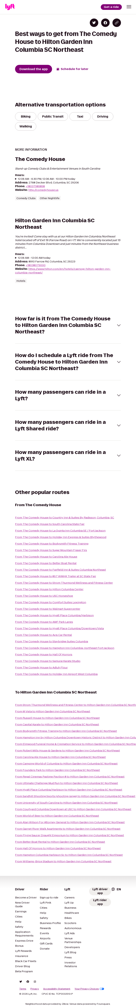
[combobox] (116, 889)
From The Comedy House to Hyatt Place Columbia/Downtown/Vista (59, 628)
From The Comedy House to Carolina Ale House (46, 556)
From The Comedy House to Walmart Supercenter (47, 609)
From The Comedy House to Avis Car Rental (43, 635)
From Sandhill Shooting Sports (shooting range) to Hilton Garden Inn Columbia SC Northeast (75, 796)
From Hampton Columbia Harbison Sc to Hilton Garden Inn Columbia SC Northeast (69, 855)
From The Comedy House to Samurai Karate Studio (47, 661)
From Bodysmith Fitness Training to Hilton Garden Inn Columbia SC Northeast (66, 731)
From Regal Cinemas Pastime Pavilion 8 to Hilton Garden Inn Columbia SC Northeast (69, 776)
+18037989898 (35, 186)
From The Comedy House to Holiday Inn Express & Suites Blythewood (60, 537)
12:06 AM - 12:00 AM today (34, 258)
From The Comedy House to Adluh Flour (41, 667)
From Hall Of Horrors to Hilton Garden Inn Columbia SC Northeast (58, 848)
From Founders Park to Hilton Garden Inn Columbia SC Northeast (57, 770)
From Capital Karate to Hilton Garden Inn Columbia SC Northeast (57, 724)
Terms (22, 988)
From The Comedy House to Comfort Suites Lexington (50, 602)
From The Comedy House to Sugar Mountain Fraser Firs (51, 550)
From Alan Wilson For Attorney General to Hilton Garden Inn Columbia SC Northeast (70, 822)
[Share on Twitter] (94, 23)
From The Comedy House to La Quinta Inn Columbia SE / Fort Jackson (60, 530)
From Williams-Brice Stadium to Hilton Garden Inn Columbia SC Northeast (63, 861)
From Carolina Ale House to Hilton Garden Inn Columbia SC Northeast (60, 757)
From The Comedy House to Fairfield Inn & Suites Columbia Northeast (60, 570)
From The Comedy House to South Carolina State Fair (49, 524)
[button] (129, 7)
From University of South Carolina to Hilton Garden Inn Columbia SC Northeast (66, 803)
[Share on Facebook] (105, 23)
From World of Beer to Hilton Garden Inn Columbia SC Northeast (57, 816)
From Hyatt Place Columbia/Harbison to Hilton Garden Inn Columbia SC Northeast (68, 789)
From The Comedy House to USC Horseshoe (44, 596)
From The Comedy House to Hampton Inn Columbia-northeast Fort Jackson (64, 648)
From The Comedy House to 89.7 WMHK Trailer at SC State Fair (55, 576)
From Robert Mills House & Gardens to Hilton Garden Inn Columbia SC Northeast (67, 750)
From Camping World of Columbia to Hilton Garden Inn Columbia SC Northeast (66, 763)
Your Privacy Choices (89, 988)
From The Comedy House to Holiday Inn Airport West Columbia (56, 674)
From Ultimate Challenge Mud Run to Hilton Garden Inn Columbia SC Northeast (66, 783)
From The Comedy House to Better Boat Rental (45, 563)
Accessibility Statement (56, 988)
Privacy (34, 988)
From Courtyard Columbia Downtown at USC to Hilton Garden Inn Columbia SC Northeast (73, 809)
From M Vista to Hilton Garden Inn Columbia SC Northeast (52, 711)
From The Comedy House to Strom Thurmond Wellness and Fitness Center (64, 583)
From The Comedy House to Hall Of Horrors (43, 654)
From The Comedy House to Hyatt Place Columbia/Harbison (54, 615)
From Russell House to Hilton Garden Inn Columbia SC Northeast (57, 718)
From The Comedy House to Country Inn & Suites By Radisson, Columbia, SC (64, 517)
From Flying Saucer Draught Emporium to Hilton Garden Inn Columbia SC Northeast (69, 835)
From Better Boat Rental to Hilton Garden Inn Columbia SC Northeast (60, 842)
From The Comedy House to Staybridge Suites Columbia (51, 641)
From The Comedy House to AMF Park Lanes (44, 622)
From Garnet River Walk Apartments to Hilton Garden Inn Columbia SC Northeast (67, 829)
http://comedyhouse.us (43, 190)
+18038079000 (36, 265)
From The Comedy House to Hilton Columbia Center (49, 589)
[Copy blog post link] (116, 23)
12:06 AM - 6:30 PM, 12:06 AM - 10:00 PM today (46, 179)
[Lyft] (10, 7)
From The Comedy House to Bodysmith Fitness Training (51, 543)
